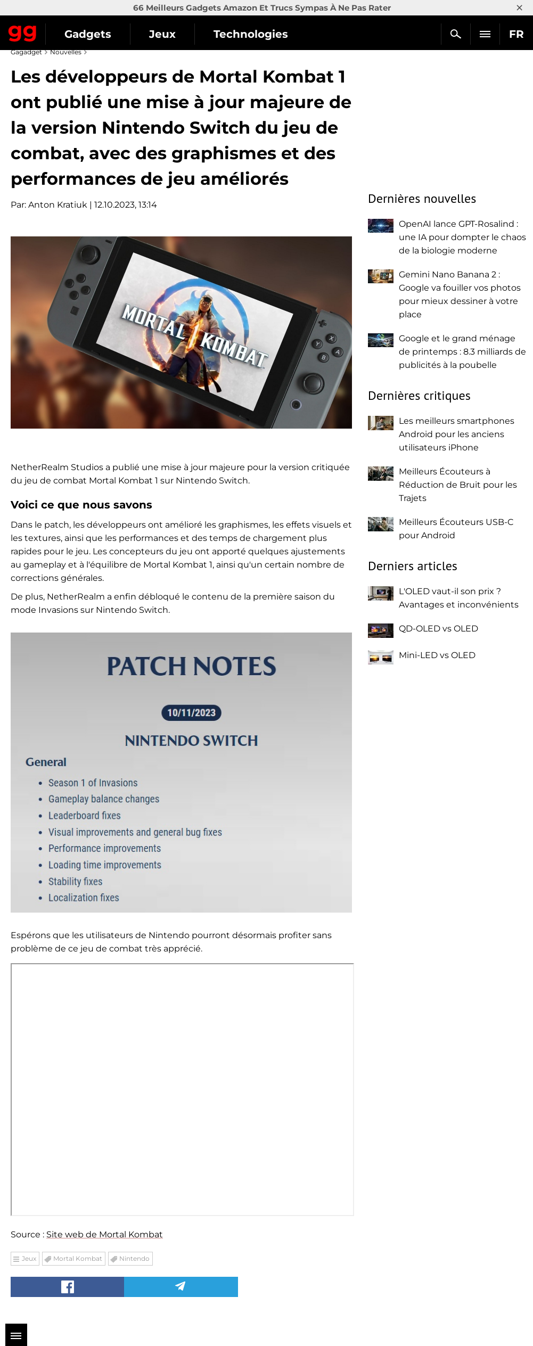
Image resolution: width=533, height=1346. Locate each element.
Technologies (251, 34)
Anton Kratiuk (57, 205)
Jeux (162, 34)
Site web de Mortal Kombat (104, 1234)
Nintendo (134, 1258)
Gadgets (87, 34)
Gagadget (22, 31)
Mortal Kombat (77, 1258)
